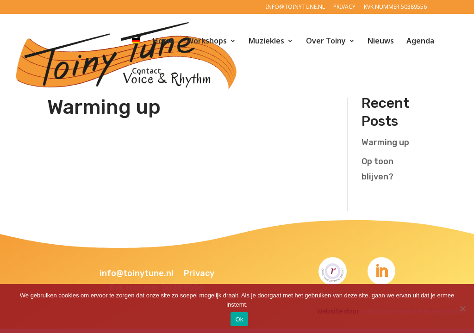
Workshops (207, 41)
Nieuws (381, 41)
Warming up (104, 107)
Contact (146, 72)
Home (163, 41)
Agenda (420, 41)
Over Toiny (326, 41)
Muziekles (266, 41)
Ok (239, 319)
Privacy (344, 7)
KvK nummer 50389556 (395, 7)
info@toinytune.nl (295, 7)
